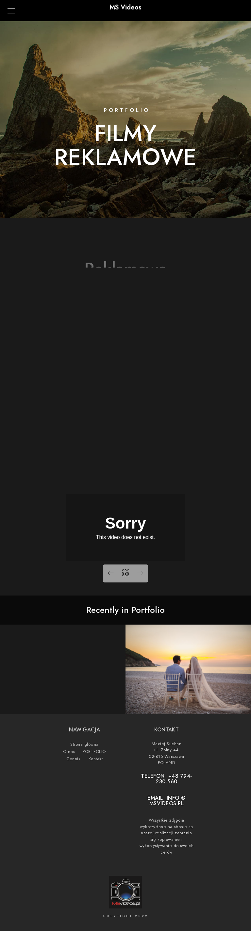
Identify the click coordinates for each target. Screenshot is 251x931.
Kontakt (96, 759)
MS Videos (125, 7)
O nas (69, 752)
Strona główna (84, 744)
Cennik (73, 759)
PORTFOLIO (94, 752)
